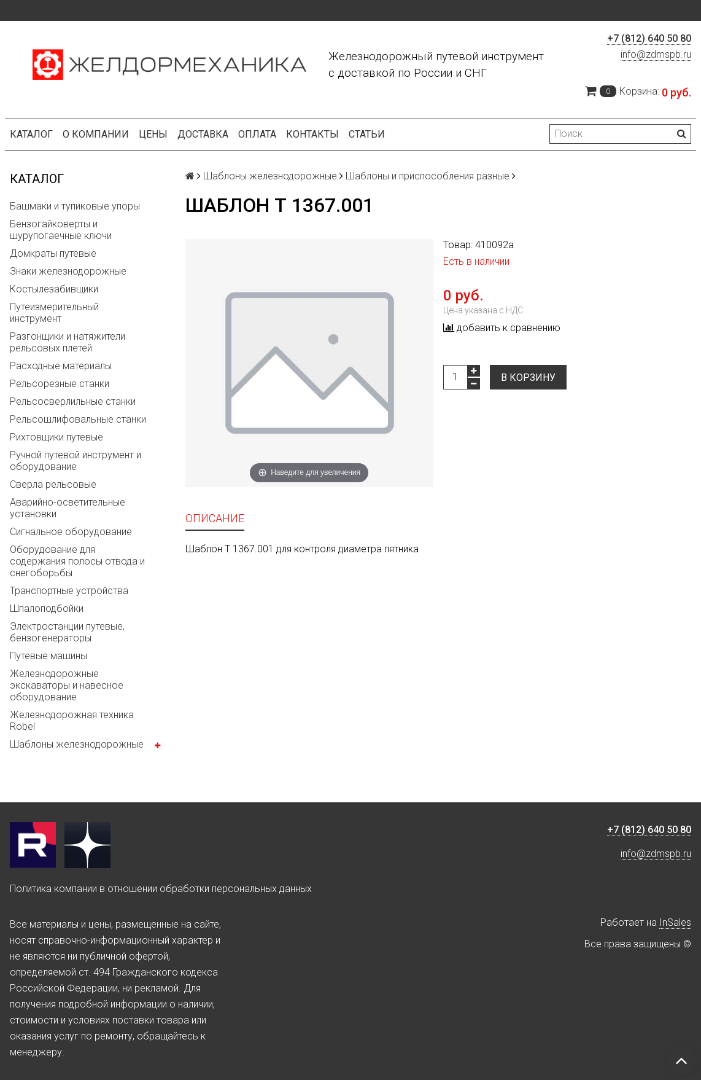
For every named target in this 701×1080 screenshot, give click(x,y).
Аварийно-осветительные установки (67, 508)
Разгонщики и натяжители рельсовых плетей (67, 342)
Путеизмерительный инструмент (54, 312)
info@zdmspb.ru (656, 54)
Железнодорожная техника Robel (72, 720)
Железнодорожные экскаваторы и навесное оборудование (66, 685)
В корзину (528, 377)
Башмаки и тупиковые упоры (75, 206)
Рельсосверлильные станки (73, 401)
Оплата (257, 134)
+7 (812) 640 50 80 (649, 38)
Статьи (367, 134)
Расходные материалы (61, 366)
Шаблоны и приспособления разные (427, 176)
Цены (153, 134)
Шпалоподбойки (46, 608)
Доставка (202, 134)
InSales (675, 922)
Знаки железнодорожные (68, 271)
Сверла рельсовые (53, 484)
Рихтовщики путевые (56, 437)
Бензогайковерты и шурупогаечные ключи (61, 229)
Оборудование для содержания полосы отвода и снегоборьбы (77, 561)
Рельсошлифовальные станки (78, 419)
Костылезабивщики (54, 289)
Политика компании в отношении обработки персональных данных (161, 888)
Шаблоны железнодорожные (77, 744)
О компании (96, 134)
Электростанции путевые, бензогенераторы (67, 632)
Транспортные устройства (69, 591)
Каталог (31, 134)
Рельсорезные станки (59, 383)
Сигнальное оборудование (71, 532)
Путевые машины (48, 656)
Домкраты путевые (53, 253)
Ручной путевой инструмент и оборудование (75, 460)
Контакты (312, 134)
